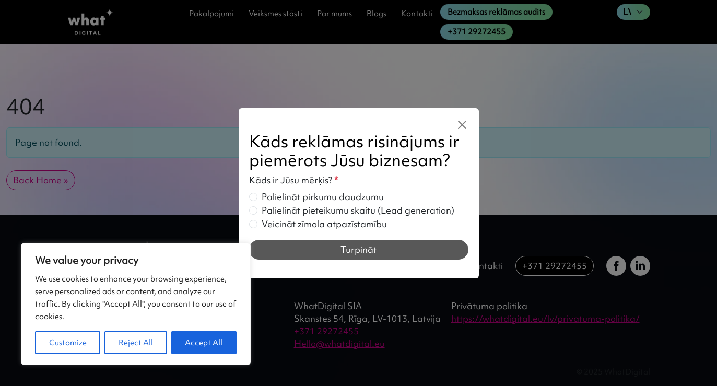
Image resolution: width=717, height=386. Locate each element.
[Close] (462, 125)
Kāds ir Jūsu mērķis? (293, 180)
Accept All (203, 342)
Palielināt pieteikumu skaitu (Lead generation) (358, 210)
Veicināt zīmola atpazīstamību (324, 224)
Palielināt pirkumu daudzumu (323, 197)
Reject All (136, 342)
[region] (136, 304)
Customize (68, 342)
